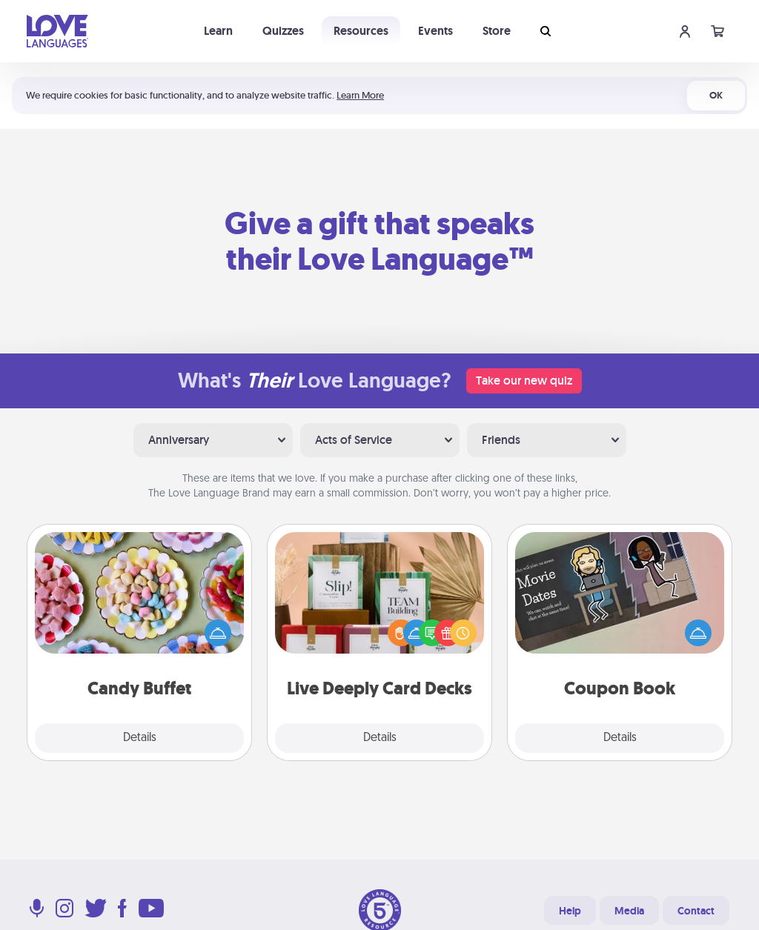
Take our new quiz (524, 380)
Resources (361, 31)
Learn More (360, 95)
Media (629, 910)
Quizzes (283, 31)
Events (435, 31)
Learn (218, 31)
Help (570, 910)
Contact (696, 910)
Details (139, 738)
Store (497, 31)
